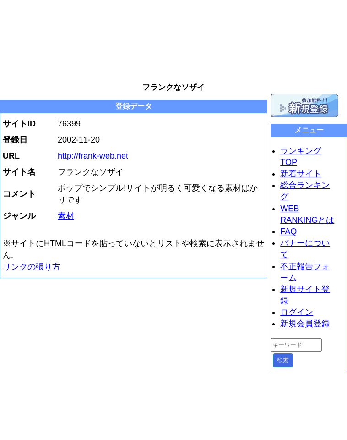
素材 (66, 215)
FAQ (288, 231)
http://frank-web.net (93, 155)
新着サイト (300, 173)
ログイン (296, 312)
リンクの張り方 (31, 266)
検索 (283, 360)
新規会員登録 (305, 323)
